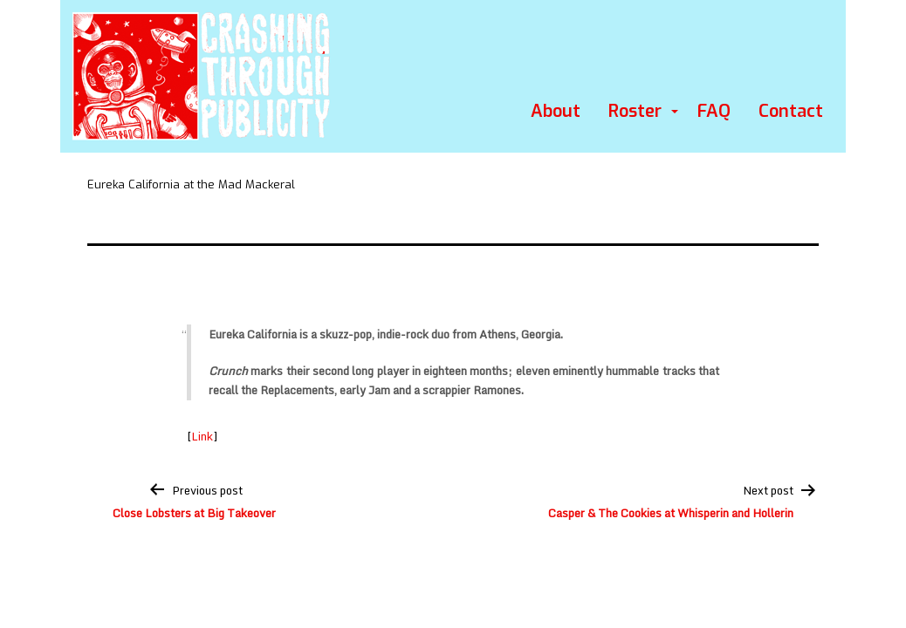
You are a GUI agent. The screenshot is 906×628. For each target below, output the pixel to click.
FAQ (714, 111)
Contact (790, 111)
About (555, 111)
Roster (635, 111)
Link (202, 436)
